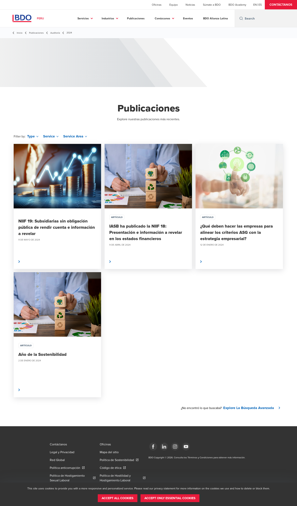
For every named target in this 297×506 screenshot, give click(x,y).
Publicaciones (136, 18)
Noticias (190, 5)
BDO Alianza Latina (215, 18)
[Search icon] (241, 18)
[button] (281, 4)
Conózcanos (162, 18)
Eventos (188, 18)
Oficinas (157, 5)
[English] (255, 5)
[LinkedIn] (164, 446)
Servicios (83, 18)
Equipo (173, 5)
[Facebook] (153, 446)
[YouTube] (186, 446)
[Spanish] (260, 5)
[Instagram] (175, 446)
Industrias (108, 18)
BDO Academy (237, 5)
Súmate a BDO (212, 5)
